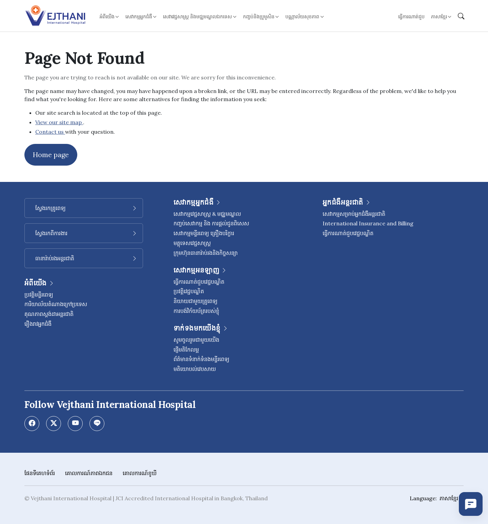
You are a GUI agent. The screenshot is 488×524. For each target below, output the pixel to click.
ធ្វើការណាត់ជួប (411, 17)
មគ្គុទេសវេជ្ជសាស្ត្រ (192, 243)
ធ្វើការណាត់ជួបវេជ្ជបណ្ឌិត (199, 281)
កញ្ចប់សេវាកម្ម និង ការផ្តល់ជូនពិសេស (211, 223)
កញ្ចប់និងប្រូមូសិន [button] (258, 17)
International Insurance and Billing (368, 223)
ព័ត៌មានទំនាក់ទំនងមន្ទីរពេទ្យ (201, 359)
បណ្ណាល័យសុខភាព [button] (302, 17)
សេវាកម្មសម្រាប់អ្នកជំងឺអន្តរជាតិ (354, 213)
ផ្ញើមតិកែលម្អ (186, 349)
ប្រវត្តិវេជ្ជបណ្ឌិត (189, 291)
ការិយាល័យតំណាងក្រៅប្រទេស (55, 304)
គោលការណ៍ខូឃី (140, 473)
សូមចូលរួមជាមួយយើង (196, 339)
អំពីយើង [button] (107, 17)
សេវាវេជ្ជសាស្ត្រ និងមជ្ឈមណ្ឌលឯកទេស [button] (197, 17)
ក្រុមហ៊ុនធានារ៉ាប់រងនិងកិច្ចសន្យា (206, 252)
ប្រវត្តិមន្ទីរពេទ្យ (38, 294)
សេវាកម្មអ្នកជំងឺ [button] (138, 17)
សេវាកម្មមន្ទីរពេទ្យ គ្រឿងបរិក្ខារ (204, 233)
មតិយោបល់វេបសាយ (195, 369)
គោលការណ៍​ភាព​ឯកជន (89, 473)
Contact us (50, 131)
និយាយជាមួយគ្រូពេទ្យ (196, 301)
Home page (51, 154)
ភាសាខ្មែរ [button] (439, 17)
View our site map (59, 122)
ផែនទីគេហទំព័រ (39, 473)
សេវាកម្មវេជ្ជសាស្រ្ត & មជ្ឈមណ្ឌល (207, 213)
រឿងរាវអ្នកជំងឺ (38, 323)
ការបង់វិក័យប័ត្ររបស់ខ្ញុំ (196, 310)
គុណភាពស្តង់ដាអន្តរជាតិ (49, 314)
